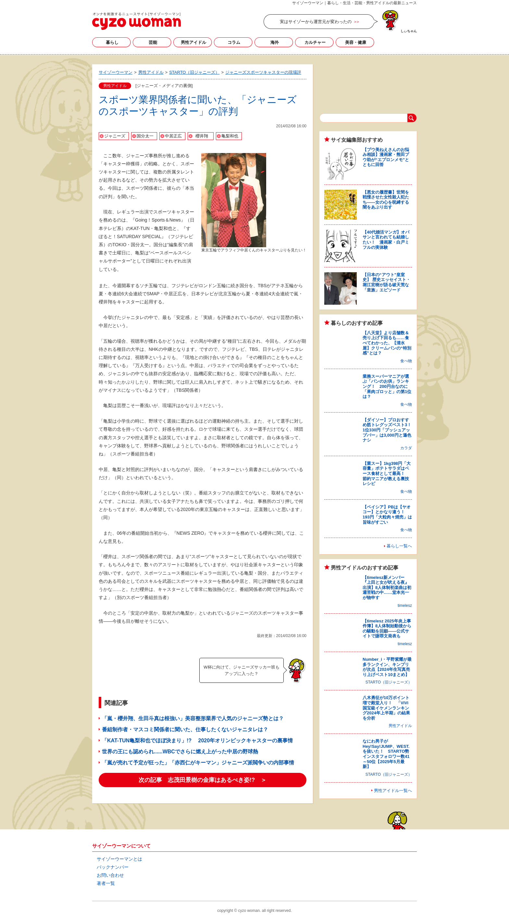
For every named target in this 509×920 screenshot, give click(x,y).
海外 (274, 42)
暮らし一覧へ (399, 545)
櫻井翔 (201, 136)
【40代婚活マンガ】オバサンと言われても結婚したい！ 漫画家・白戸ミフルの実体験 (386, 240)
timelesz (405, 605)
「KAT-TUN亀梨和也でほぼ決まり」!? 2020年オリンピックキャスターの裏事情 (197, 740)
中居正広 (173, 136)
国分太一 (145, 136)
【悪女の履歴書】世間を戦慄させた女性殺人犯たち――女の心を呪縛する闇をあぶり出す (386, 200)
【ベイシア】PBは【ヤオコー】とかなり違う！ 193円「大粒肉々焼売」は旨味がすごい (387, 515)
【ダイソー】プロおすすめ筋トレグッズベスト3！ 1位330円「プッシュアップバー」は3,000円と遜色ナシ (389, 429)
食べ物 (406, 361)
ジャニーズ (114, 136)
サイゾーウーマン (136, 21)
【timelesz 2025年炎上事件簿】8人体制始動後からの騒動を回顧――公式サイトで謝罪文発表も (387, 629)
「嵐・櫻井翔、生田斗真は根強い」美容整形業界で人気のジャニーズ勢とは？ (193, 718)
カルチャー (315, 42)
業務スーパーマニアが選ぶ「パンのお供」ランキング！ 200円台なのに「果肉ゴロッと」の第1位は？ (387, 386)
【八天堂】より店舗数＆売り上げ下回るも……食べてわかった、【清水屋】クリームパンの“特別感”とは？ (387, 342)
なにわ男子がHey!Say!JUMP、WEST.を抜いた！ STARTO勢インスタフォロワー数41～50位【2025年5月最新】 (386, 754)
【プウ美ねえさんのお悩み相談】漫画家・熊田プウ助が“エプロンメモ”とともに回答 (386, 157)
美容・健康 (355, 42)
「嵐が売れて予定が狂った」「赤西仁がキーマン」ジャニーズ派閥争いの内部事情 (198, 762)
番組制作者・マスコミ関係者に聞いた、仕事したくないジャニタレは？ (185, 729)
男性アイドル (193, 42)
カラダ (406, 448)
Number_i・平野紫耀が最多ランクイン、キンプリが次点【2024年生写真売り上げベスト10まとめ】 (387, 667)
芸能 (153, 42)
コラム (234, 42)
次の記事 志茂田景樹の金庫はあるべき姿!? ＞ (203, 780)
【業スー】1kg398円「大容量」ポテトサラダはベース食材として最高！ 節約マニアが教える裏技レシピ (387, 473)
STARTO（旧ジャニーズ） (389, 682)
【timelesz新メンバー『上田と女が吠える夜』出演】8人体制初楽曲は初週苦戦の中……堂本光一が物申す (387, 587)
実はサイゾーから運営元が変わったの (316, 21)
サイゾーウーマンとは (119, 859)
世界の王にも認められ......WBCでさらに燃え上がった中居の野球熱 (180, 751)
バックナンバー (113, 867)
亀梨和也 (229, 136)
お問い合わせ (110, 875)
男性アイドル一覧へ (393, 790)
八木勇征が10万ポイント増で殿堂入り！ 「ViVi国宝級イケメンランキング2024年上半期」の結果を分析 (386, 707)
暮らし (112, 42)
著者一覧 (106, 883)
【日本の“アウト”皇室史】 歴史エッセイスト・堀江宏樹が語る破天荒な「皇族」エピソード (386, 282)
